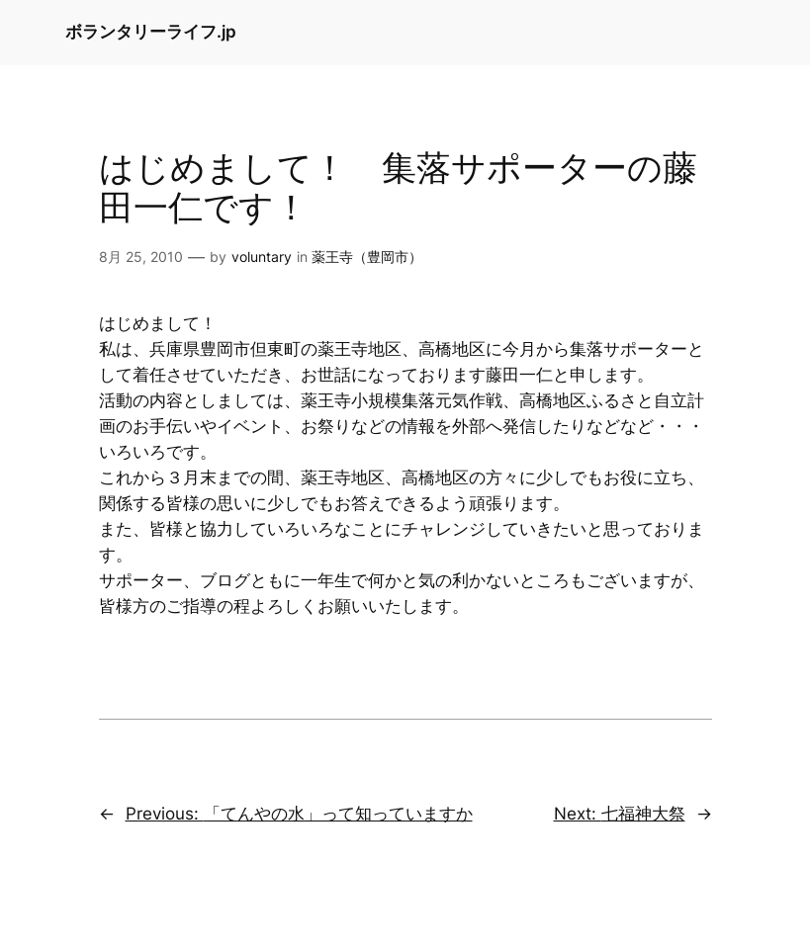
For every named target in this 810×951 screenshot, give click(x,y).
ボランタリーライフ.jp (150, 32)
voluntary (261, 256)
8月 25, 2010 (141, 256)
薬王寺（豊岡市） (367, 256)
